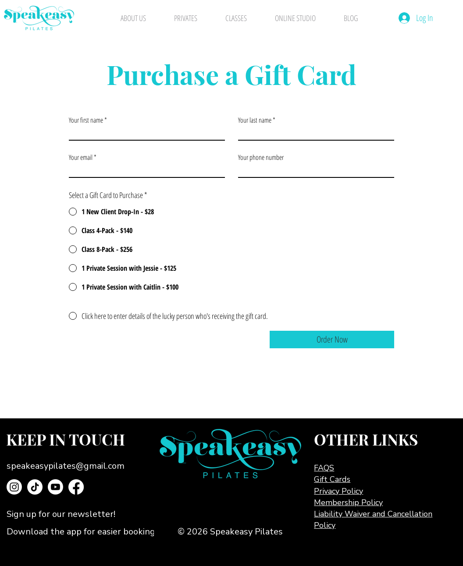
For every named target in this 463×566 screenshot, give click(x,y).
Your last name (254, 120)
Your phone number (261, 157)
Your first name (86, 120)
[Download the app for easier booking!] (96, 532)
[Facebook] (76, 487)
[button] (77, 514)
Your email (81, 157)
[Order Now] (332, 339)
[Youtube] (55, 487)
